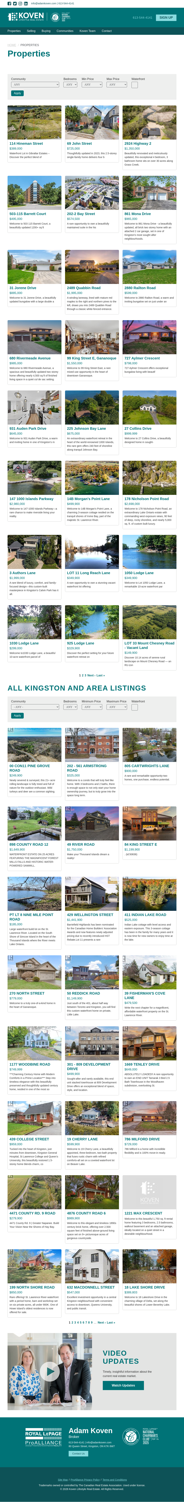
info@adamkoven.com (43, 3)
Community (18, 79)
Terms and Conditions (115, 1479)
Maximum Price (116, 701)
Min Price (88, 79)
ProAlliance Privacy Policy (85, 1479)
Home (12, 45)
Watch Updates (123, 1385)
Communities (65, 30)
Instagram (20, 3)
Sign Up (166, 17)
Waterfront (138, 79)
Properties (14, 30)
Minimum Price (91, 701)
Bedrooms (70, 79)
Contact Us (78, 1453)
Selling (31, 30)
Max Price (113, 79)
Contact (107, 30)
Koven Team (88, 30)
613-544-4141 (66, 3)
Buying (46, 30)
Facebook (9, 3)
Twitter (15, 3)
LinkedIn (26, 3)
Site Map (63, 1479)
